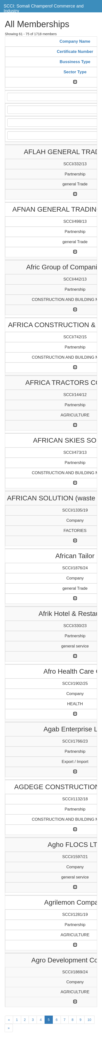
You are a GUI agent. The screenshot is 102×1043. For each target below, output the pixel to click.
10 (89, 1020)
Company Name (75, 41)
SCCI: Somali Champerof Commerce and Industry (44, 8)
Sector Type (74, 72)
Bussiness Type (75, 61)
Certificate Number (75, 51)
